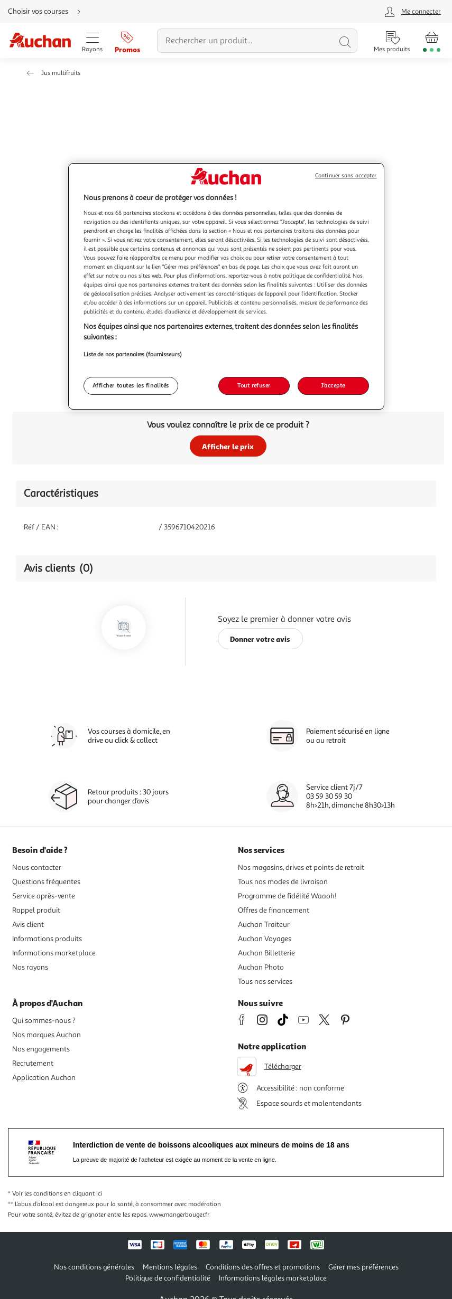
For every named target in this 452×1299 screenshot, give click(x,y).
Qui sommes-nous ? (44, 1020)
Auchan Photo (261, 967)
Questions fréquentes (46, 881)
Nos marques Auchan (46, 1034)
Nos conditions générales (94, 1267)
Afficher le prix (228, 446)
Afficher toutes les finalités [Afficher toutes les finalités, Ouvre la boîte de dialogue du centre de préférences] (131, 385)
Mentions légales (170, 1267)
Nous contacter (36, 867)
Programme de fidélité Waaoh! (287, 896)
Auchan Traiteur (264, 924)
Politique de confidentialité (167, 1278)
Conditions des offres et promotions (263, 1267)
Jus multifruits (60, 73)
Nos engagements (41, 1049)
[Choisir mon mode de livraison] (48, 12)
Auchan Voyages (264, 938)
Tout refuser (254, 385)
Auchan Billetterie (266, 953)
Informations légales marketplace (273, 1278)
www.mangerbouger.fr (179, 1215)
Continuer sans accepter (345, 175)
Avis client (28, 924)
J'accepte (333, 385)
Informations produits (47, 938)
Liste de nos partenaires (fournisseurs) (133, 354)
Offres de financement (273, 910)
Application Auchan (44, 1077)
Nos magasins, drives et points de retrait (301, 867)
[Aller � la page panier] (432, 40)
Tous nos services (265, 981)
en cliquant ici (83, 1194)
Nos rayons (30, 967)
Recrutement (32, 1063)
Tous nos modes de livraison (283, 881)
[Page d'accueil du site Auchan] (40, 41)
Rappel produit (36, 910)
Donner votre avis (260, 638)
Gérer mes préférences (363, 1267)
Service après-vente (43, 896)
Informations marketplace (54, 953)
